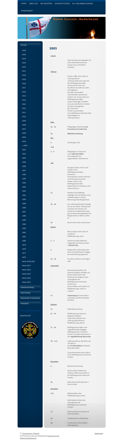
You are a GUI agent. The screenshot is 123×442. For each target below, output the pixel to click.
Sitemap (36, 433)
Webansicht (99, 433)
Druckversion (26, 433)
